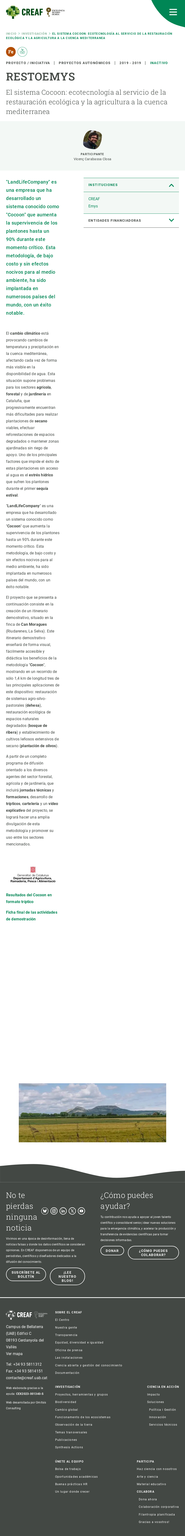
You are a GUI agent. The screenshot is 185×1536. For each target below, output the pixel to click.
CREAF (94, 199)
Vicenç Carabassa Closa (92, 159)
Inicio (11, 33)
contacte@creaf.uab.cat (26, 1378)
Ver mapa (14, 1353)
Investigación (34, 33)
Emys (93, 206)
